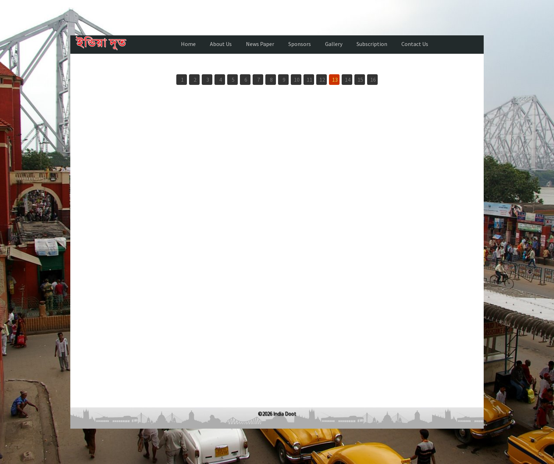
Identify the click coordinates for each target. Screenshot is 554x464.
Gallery (333, 43)
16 (373, 79)
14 (347, 79)
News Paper (260, 43)
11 (309, 79)
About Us (221, 43)
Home (188, 43)
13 (335, 79)
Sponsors (299, 43)
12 (322, 79)
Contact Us (414, 43)
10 (297, 79)
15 (360, 79)
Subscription (371, 43)
